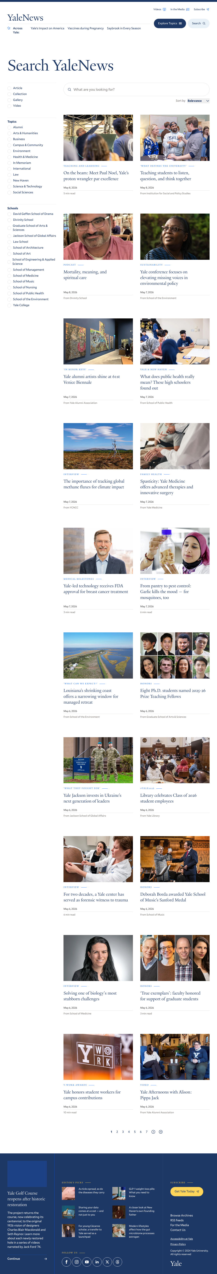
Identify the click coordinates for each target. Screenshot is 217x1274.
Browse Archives (181, 1215)
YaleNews (25, 19)
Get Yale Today (187, 1191)
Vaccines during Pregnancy (86, 28)
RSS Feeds (177, 1220)
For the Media (179, 1225)
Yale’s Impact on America (47, 28)
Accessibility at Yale (181, 1238)
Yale (176, 1264)
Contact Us (178, 1230)
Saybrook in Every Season (124, 28)
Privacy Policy (178, 1244)
